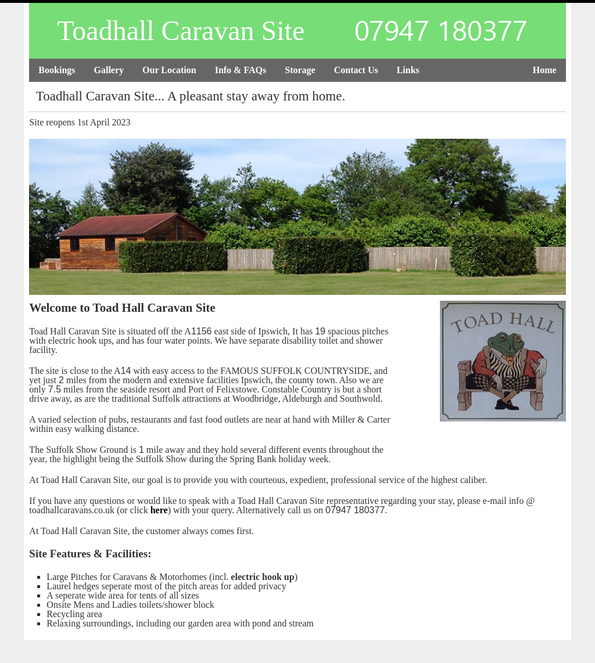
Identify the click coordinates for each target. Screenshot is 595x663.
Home (545, 70)
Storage (300, 70)
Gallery (109, 70)
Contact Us (356, 70)
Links (408, 70)
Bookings (56, 70)
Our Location (169, 70)
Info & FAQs (241, 70)
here (159, 510)
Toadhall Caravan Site (180, 30)
